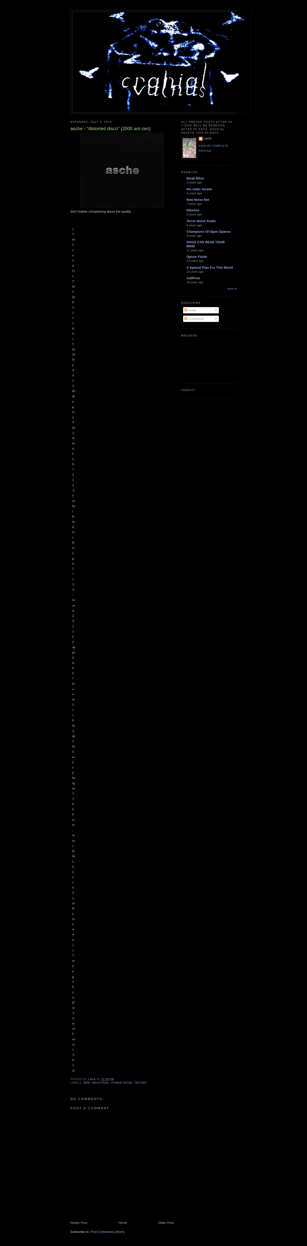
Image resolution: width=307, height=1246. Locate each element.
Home (122, 1223)
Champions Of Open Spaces (209, 231)
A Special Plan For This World (210, 267)
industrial (100, 1082)
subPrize (193, 278)
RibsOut (193, 210)
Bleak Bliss (195, 178)
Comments (194, 319)
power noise (121, 1082)
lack (208, 138)
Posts (190, 310)
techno (140, 1082)
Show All (231, 288)
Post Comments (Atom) (107, 1232)
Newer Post (79, 1223)
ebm (87, 1082)
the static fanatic (200, 189)
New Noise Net (198, 200)
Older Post (166, 1223)
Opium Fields (197, 257)
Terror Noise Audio (201, 221)
